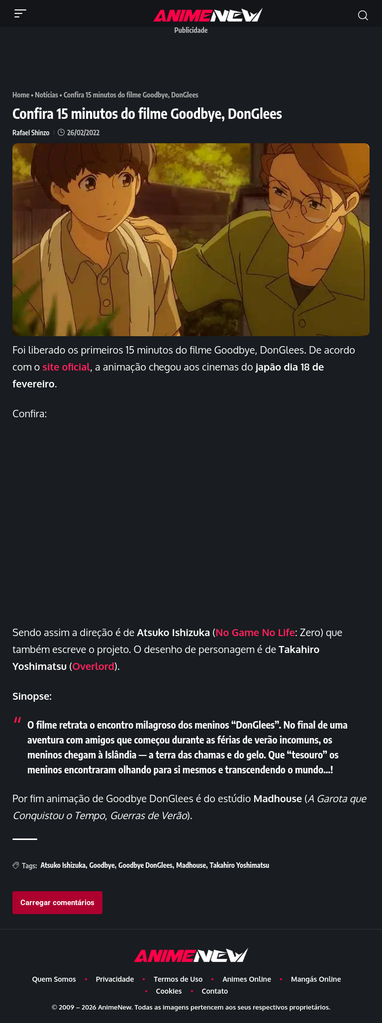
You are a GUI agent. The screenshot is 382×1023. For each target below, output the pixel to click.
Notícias (46, 95)
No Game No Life (255, 632)
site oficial (66, 366)
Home (20, 95)
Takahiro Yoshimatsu (240, 865)
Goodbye (101, 865)
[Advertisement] (193, 61)
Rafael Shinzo (30, 132)
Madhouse (191, 865)
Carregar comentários (57, 902)
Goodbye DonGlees (145, 865)
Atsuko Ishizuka (63, 865)
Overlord (93, 665)
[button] (22, 13)
